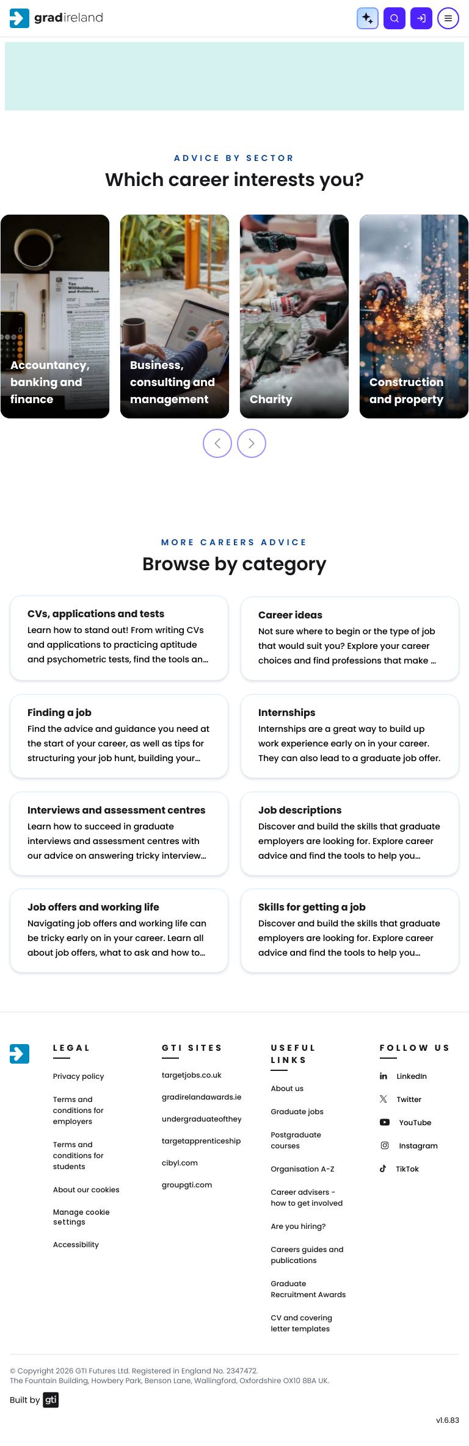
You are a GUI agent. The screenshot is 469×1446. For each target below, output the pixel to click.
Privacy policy (78, 1072)
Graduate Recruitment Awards (308, 1285)
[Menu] (448, 18)
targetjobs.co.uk (192, 1071)
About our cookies (86, 1186)
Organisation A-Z (302, 1165)
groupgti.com (187, 1181)
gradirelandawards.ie (201, 1093)
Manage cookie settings (81, 1213)
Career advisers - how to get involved (307, 1193)
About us (287, 1084)
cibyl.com (180, 1159)
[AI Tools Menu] (368, 18)
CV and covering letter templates (301, 1319)
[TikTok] (399, 1164)
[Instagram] (409, 1141)
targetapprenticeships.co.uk (201, 1137)
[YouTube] (406, 1118)
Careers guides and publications (307, 1251)
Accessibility (76, 1241)
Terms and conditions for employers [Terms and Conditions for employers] (78, 1106)
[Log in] (421, 18)
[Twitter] (401, 1094)
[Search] (394, 18)
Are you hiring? (298, 1222)
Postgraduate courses (296, 1136)
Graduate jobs (297, 1108)
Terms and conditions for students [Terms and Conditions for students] (78, 1152)
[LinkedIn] (403, 1071)
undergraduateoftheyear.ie (201, 1115)
